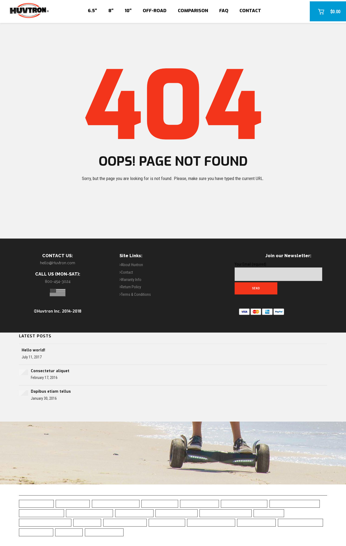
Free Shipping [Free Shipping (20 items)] (269, 513)
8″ (111, 11)
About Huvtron (132, 265)
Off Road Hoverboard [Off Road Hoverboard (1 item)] (125, 522)
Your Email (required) (278, 271)
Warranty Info (131, 279)
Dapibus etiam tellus (51, 391)
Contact (250, 11)
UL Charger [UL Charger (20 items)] (69, 532)
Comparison (193, 11)
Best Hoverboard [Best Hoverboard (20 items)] (160, 503)
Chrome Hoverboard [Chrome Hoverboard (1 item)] (176, 513)
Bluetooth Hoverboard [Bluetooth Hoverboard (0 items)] (89, 513)
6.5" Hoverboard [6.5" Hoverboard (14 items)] (36, 503)
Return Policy (131, 287)
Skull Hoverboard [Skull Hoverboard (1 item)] (256, 522)
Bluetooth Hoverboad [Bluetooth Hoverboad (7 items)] (41, 513)
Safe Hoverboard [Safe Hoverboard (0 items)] (167, 522)
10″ (128, 11)
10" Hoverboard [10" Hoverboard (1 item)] (72, 503)
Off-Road (155, 11)
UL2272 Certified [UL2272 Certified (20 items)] (36, 532)
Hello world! (33, 350)
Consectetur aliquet (50, 371)
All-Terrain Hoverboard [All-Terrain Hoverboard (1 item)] (116, 503)
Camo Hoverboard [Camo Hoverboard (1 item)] (134, 513)
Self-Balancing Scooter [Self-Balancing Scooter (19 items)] (211, 522)
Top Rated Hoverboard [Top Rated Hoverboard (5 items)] (300, 522)
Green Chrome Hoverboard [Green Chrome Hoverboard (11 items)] (45, 522)
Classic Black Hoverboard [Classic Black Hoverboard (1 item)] (225, 513)
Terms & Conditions (136, 294)
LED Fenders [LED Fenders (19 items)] (87, 522)
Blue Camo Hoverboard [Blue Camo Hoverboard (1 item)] (244, 503)
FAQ (223, 11)
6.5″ (92, 11)
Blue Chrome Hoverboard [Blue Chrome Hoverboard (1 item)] (294, 503)
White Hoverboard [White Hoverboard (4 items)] (104, 532)
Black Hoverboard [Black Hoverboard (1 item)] (199, 503)
